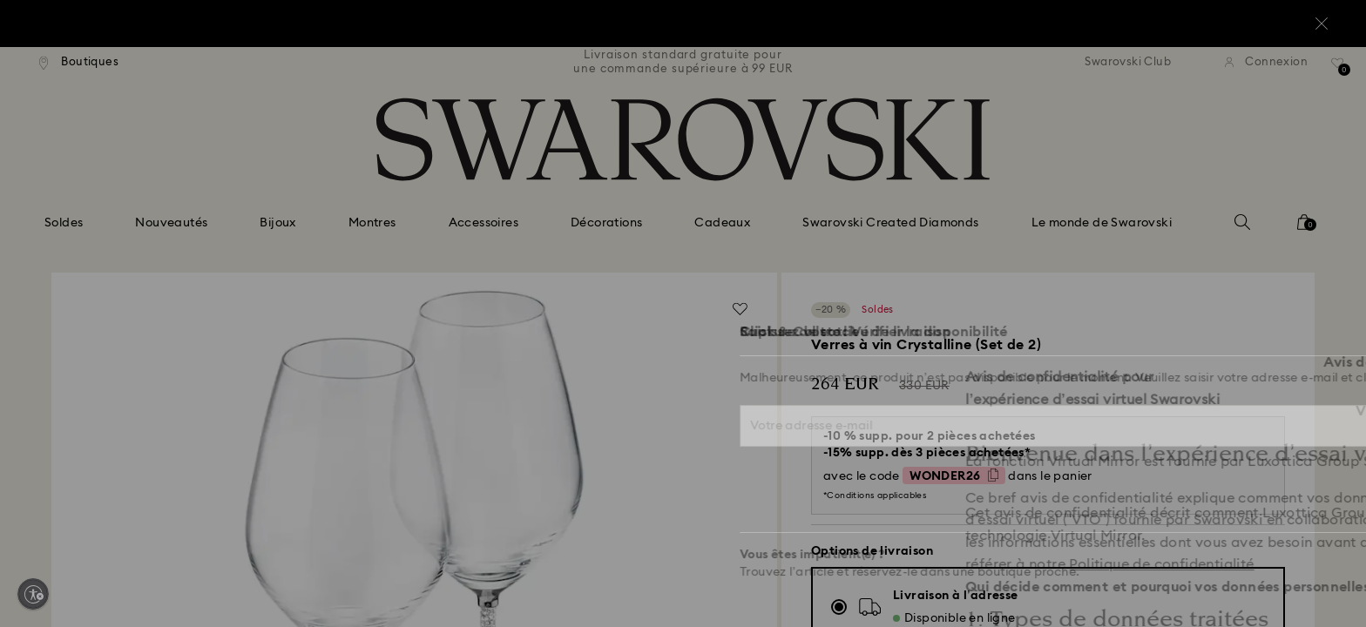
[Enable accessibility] (33, 594)
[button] (970, 201)
